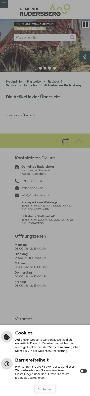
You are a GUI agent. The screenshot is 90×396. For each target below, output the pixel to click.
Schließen (45, 389)
